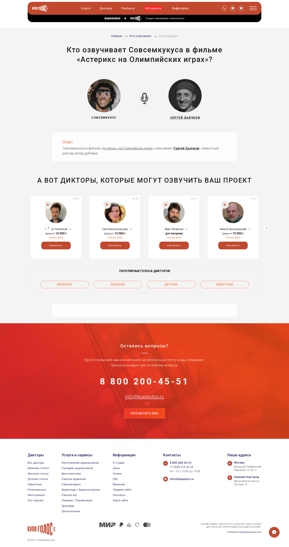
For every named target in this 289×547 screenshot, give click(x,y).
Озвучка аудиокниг (74, 479)
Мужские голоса (38, 468)
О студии (118, 462)
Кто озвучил (35, 500)
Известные (224, 284)
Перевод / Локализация (77, 500)
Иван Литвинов (174, 229)
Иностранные (36, 495)
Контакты (119, 495)
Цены (116, 468)
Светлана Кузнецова (115, 229)
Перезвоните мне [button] (144, 418)
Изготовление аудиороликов (80, 462)
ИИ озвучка (153, 8)
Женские (118, 284)
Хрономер (68, 506)
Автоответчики (71, 473)
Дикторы (106, 8)
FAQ (115, 479)
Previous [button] (22, 227)
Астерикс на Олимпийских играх (128, 148)
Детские (171, 284)
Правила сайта (122, 489)
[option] (56, 227)
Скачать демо (56, 237)
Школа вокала (71, 511)
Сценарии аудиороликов (77, 468)
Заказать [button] (56, 245)
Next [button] (266, 227)
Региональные (37, 489)
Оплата (117, 473)
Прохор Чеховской (56, 229)
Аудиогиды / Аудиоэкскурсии (81, 489)
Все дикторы (36, 462)
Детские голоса (38, 479)
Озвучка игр (69, 495)
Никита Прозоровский (233, 229)
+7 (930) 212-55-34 (181, 467)
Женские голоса (38, 473)
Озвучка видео (71, 484)
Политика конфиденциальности (243, 532)
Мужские (64, 284)
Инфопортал (180, 8)
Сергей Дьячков (186, 148)
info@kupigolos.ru (144, 399)
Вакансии (119, 484)
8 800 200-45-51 (144, 381)
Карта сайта (120, 500)
